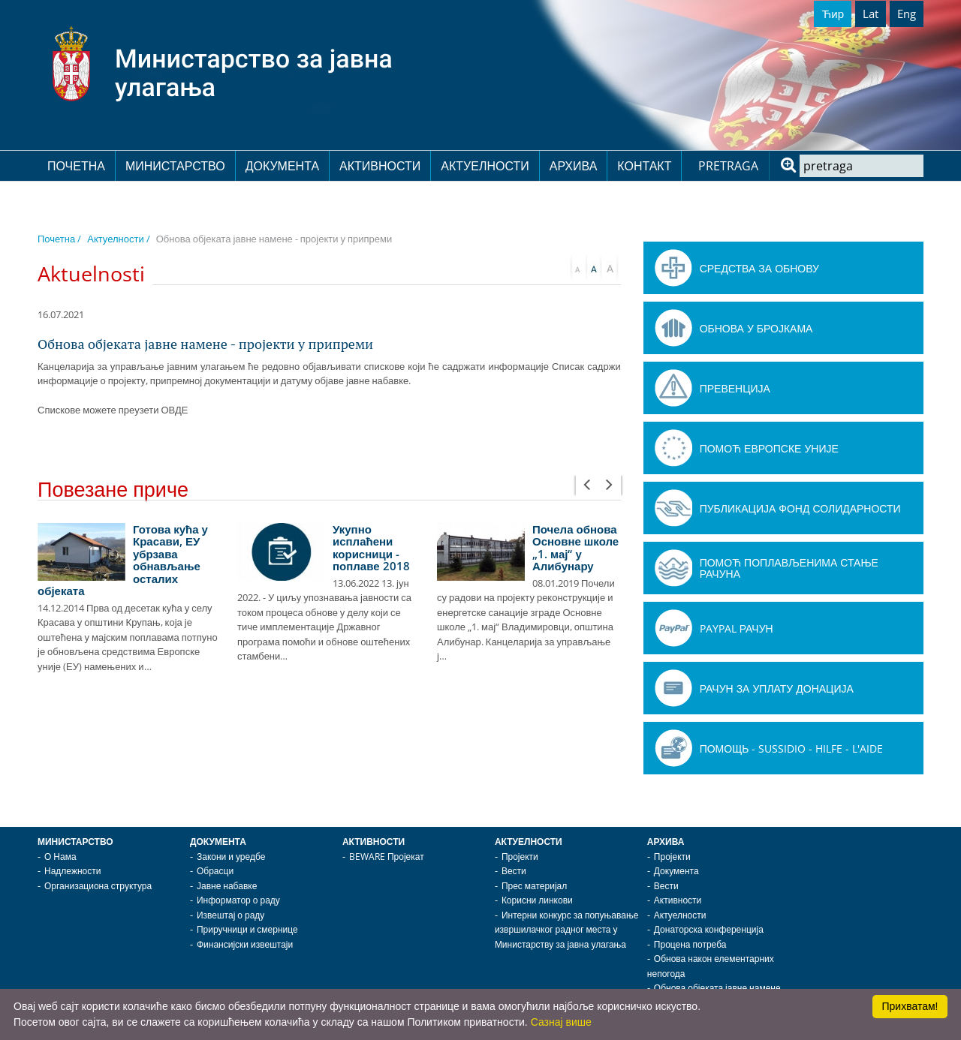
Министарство (175, 166)
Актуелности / (118, 238)
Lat (870, 13)
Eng (906, 13)
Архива (574, 166)
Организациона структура (98, 885)
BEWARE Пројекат (386, 856)
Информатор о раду (238, 900)
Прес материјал (534, 885)
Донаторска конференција (709, 929)
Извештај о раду (230, 915)
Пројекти (520, 856)
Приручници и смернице (247, 929)
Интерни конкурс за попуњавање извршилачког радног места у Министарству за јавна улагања (567, 930)
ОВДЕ (174, 409)
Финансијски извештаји (245, 944)
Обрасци (215, 870)
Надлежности (72, 870)
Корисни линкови (537, 900)
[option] (130, 599)
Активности (379, 166)
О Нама (60, 856)
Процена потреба (690, 944)
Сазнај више (561, 1022)
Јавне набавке (227, 885)
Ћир (832, 13)
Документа (282, 166)
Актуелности (485, 166)
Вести (514, 870)
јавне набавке (376, 380)
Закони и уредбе (231, 856)
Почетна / (59, 238)
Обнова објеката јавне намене (717, 987)
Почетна (76, 166)
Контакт (644, 166)
